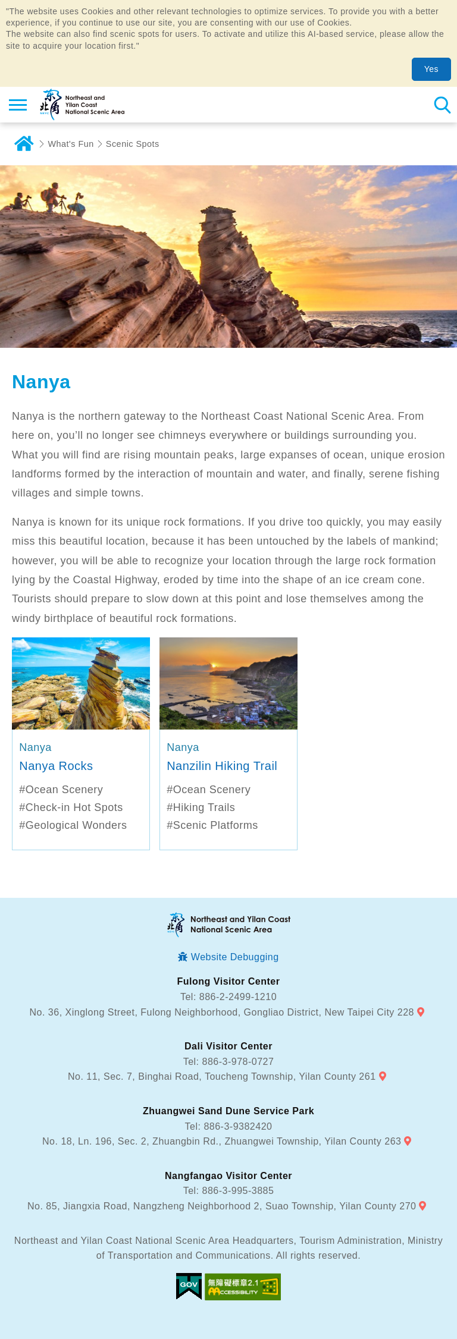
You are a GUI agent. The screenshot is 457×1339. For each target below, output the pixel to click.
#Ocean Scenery (61, 790)
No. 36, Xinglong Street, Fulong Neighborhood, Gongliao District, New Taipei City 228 (222, 1012)
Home (24, 144)
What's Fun (71, 144)
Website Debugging (235, 957)
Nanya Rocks (56, 765)
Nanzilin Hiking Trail (222, 765)
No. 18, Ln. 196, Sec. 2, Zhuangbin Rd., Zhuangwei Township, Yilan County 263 (221, 1141)
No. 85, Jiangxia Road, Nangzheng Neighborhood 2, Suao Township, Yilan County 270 (221, 1206)
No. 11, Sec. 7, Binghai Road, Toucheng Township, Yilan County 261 (222, 1076)
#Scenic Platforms (212, 825)
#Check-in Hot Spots (71, 807)
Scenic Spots (132, 144)
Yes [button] (431, 69)
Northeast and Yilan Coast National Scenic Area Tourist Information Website (81, 104)
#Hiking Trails (201, 807)
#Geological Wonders (73, 825)
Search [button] (442, 104)
